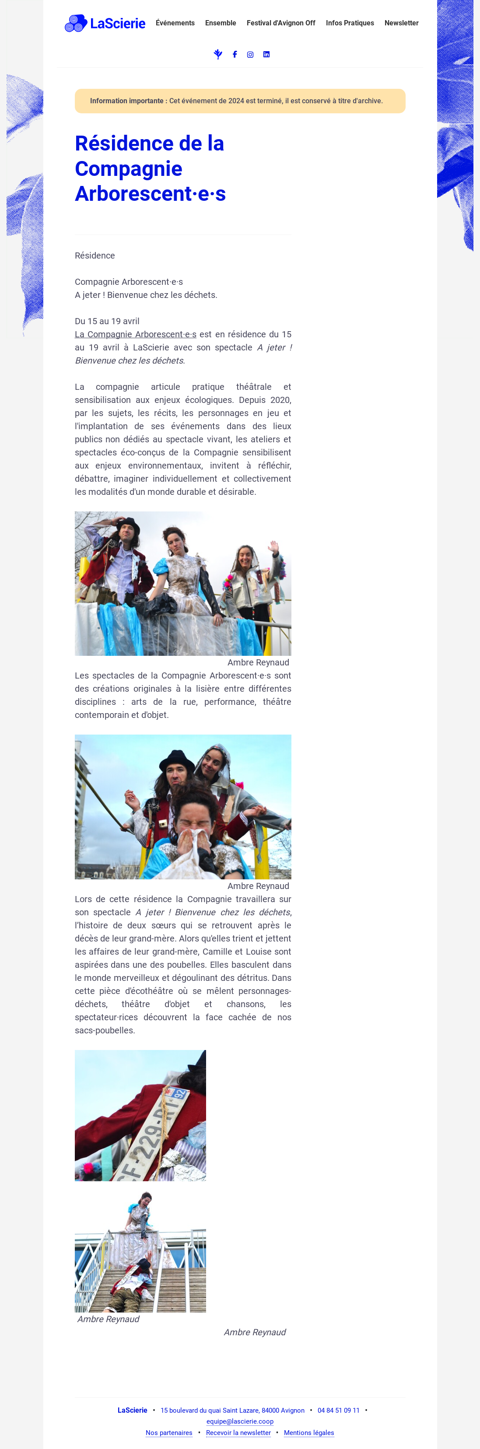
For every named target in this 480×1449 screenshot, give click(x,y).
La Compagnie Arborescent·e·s (136, 334)
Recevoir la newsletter (238, 1433)
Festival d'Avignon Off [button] (281, 23)
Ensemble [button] (220, 23)
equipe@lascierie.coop (240, 1421)
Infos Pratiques (350, 23)
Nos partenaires (169, 1433)
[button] (103, 23)
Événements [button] (175, 23)
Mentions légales (309, 1433)
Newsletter (402, 23)
